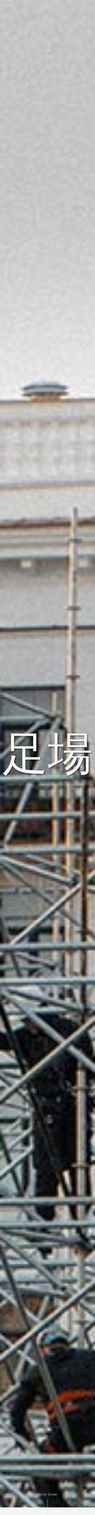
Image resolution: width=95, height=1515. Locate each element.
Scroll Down (47, 1494)
